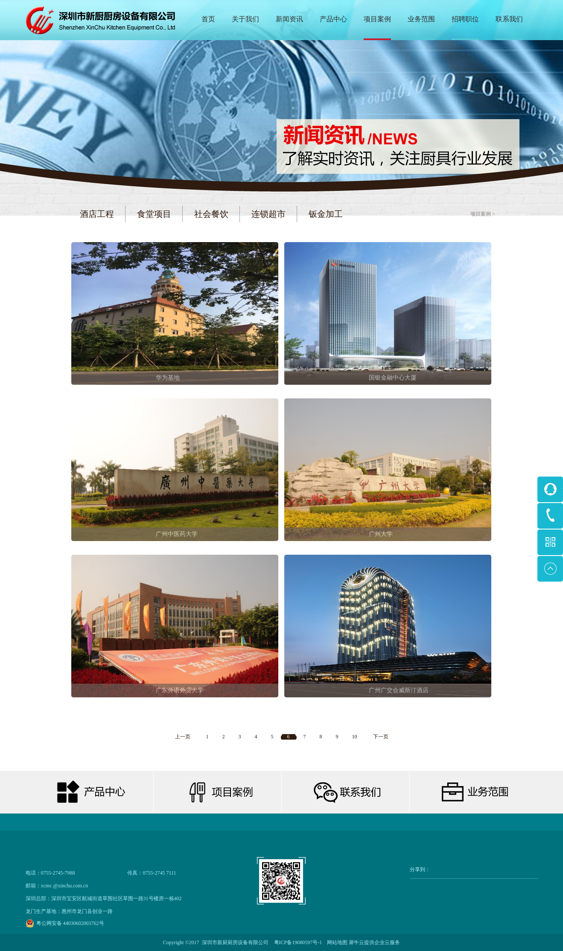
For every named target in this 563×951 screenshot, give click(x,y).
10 (354, 737)
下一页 (380, 737)
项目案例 (480, 214)
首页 (208, 19)
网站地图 (335, 942)
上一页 (182, 737)
